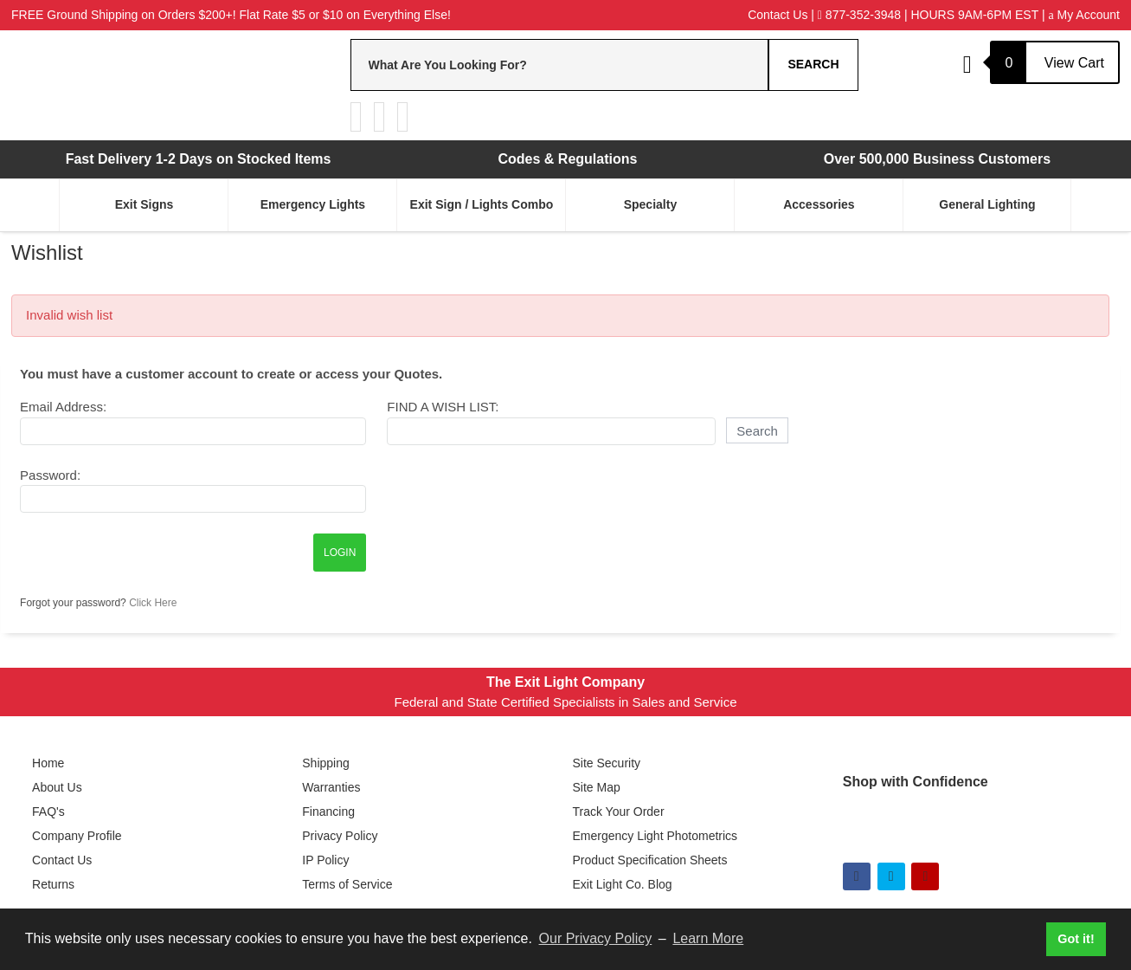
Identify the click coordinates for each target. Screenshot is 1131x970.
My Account (1083, 15)
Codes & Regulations (568, 159)
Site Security (606, 763)
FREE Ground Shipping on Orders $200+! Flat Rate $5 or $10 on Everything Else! (231, 15)
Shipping (326, 763)
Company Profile (77, 836)
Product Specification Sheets (649, 860)
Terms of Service (347, 884)
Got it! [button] (1075, 939)
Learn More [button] (707, 938)
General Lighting (987, 204)
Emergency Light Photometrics (654, 836)
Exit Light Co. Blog (622, 884)
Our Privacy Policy (595, 938)
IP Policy (325, 860)
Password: (50, 475)
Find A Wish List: (442, 406)
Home (48, 763)
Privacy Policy (339, 836)
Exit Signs (144, 204)
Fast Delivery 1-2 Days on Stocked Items (198, 159)
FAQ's (48, 811)
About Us (57, 787)
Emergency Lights (312, 204)
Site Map (596, 787)
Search (813, 64)
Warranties (331, 787)
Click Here (153, 603)
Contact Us (777, 15)
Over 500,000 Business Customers (937, 159)
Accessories (819, 204)
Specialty (650, 204)
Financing (328, 811)
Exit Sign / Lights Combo (482, 204)
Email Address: (63, 406)
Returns (53, 884)
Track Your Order (618, 811)
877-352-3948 (859, 15)
